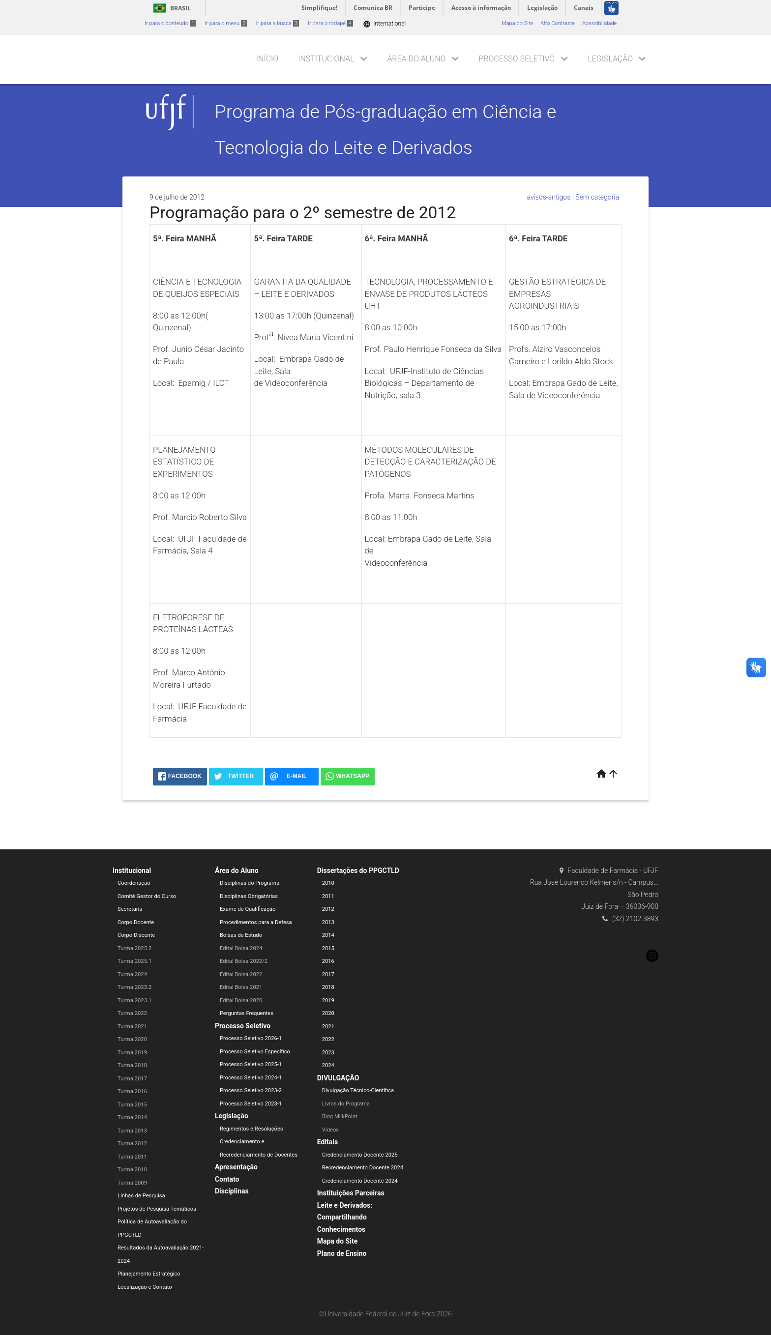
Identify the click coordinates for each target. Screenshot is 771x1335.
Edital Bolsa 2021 (241, 987)
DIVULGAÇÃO (338, 1078)
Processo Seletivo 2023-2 (251, 1090)
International (384, 24)
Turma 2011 (132, 1157)
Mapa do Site (517, 23)
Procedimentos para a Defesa (256, 922)
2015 (328, 948)
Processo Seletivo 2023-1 (251, 1104)
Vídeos (330, 1130)
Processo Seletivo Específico (255, 1051)
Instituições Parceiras (351, 1193)
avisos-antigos (548, 197)
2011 (328, 896)
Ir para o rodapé (330, 23)
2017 (328, 974)
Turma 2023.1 (134, 1000)
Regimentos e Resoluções (251, 1129)
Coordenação (134, 883)
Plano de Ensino (342, 1253)
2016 (328, 961)
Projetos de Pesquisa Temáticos (157, 1209)
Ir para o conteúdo (170, 23)
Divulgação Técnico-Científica (358, 1090)
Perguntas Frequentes (246, 1013)
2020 (328, 1013)
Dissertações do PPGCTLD (358, 870)
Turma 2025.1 (134, 961)
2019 (328, 1000)
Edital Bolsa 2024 (241, 948)
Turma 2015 (132, 1105)
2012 (328, 909)
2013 (328, 922)
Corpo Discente (136, 935)
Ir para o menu (226, 23)
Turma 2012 (132, 1143)
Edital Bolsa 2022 (241, 974)
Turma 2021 (132, 1026)
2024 (328, 1065)
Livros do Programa (346, 1104)
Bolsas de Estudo (241, 935)
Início (267, 58)
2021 (328, 1026)
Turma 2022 (132, 1013)
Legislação (610, 58)
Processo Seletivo (516, 58)
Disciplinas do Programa (249, 883)
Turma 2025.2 (134, 948)
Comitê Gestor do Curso (147, 896)
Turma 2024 (132, 974)
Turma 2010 (132, 1169)
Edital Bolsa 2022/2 (243, 961)
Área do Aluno (416, 58)
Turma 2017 (132, 1078)
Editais (327, 1142)
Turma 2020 (132, 1039)
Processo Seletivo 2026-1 (251, 1038)
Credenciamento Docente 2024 (360, 1181)
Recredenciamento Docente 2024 (362, 1167)
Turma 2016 (132, 1091)
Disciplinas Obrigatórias (249, 896)
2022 (328, 1039)
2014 (328, 935)
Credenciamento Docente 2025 (360, 1155)
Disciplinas (232, 1191)
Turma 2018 (132, 1065)
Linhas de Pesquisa (141, 1195)
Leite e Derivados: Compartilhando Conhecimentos (345, 1217)
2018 (328, 987)
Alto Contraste (557, 23)
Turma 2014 (132, 1117)
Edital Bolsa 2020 (241, 1000)
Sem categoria (597, 197)
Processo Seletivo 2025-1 (251, 1064)
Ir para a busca (277, 23)
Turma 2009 (132, 1183)
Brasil (170, 8)
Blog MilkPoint (339, 1116)
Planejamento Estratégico (149, 1274)
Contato (227, 1179)
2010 (328, 883)
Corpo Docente (136, 922)
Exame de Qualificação (247, 909)
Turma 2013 (132, 1131)
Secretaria (130, 909)
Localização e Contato (145, 1287)
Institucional (326, 58)
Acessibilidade (599, 23)
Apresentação (236, 1167)
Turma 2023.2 (134, 987)
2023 (328, 1052)
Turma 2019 (132, 1052)
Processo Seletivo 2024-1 (251, 1077)
